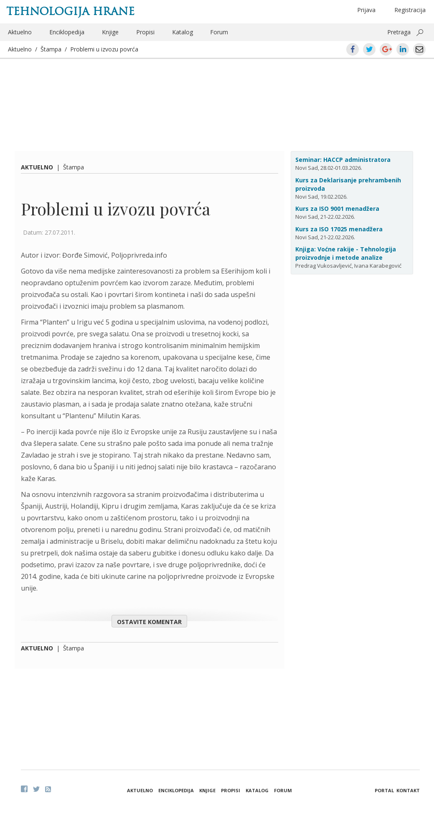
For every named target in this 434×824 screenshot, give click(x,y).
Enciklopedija (66, 32)
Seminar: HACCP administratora (343, 160)
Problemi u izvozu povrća (104, 49)
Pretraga (399, 32)
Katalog (182, 32)
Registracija (410, 10)
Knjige (110, 32)
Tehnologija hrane (70, 11)
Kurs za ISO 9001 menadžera (337, 208)
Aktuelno (20, 32)
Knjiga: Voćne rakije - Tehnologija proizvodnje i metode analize (345, 253)
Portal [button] (384, 790)
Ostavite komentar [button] (149, 622)
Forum (219, 32)
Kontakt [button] (408, 790)
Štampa (51, 49)
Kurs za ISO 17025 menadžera (339, 229)
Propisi (145, 32)
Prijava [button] (366, 10)
